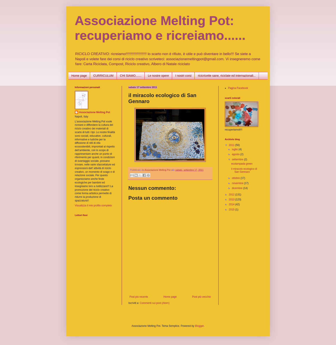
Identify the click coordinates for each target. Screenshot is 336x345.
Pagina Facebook (238, 88)
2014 (232, 204)
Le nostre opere (158, 75)
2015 (232, 209)
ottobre (236, 178)
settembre (238, 159)
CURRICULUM (103, 75)
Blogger (199, 325)
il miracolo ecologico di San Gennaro (244, 170)
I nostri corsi (183, 75)
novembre (238, 183)
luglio (235, 149)
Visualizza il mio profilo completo (93, 205)
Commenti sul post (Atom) (155, 303)
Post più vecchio (201, 296)
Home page (79, 75)
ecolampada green (241, 163)
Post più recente (138, 296)
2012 (232, 194)
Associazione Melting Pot (94, 112)
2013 (232, 199)
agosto (236, 154)
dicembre (237, 188)
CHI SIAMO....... (130, 75)
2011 (232, 145)
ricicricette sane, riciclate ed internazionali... (227, 75)
